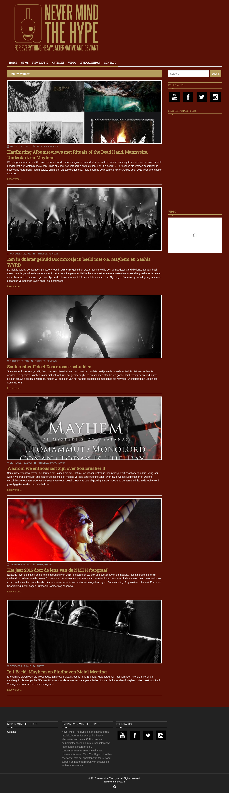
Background (57, 463)
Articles (58, 62)
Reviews (53, 146)
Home (13, 62)
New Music (40, 62)
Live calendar (90, 62)
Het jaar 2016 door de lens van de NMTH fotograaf (57, 570)
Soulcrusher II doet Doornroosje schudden (49, 367)
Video (72, 62)
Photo (48, 564)
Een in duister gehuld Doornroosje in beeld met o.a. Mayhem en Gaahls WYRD (78, 262)
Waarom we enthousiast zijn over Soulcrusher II (56, 468)
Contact (110, 62)
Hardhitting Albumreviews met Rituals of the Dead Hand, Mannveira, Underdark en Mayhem (77, 154)
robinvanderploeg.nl (114, 781)
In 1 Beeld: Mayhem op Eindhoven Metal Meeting (57, 672)
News (25, 62)
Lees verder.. (14, 179)
